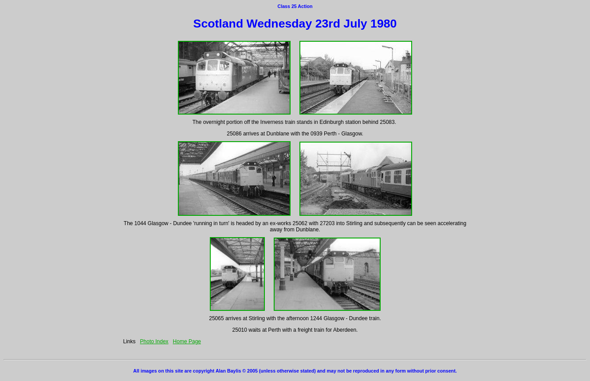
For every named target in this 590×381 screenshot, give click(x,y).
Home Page (187, 341)
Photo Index (154, 341)
